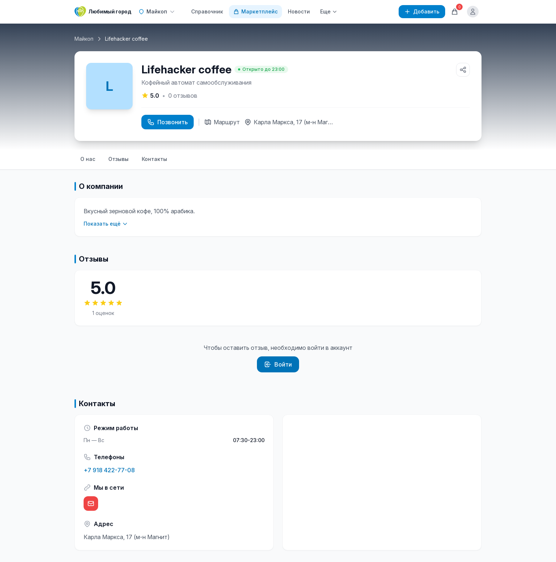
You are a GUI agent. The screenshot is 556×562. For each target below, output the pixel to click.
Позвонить (167, 122)
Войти (278, 364)
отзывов (182, 95)
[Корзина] (454, 11)
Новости (299, 11)
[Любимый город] (102, 11)
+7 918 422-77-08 (109, 470)
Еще (328, 11)
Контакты (154, 159)
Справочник (207, 11)
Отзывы (118, 159)
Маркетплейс (255, 11)
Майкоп (83, 39)
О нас (87, 159)
